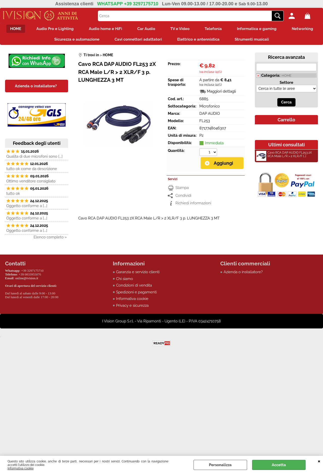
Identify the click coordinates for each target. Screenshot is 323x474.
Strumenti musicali (252, 39)
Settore (286, 82)
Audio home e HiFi (105, 28)
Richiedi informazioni (193, 203)
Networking (302, 28)
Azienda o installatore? (243, 272)
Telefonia (213, 28)
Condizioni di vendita (134, 285)
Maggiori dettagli (221, 91)
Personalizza (220, 465)
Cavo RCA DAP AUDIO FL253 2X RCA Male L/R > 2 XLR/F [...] (284, 155)
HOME (15, 28)
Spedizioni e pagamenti (136, 292)
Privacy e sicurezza (132, 305)
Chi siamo (124, 278)
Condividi (183, 195)
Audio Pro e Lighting (55, 28)
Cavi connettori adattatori (138, 39)
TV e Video (180, 28)
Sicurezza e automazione (76, 39)
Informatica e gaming (257, 28)
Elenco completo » (50, 237)
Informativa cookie (21, 468)
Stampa (182, 187)
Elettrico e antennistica (198, 39)
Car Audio (146, 28)
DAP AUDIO (209, 113)
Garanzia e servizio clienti (137, 272)
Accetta (279, 465)
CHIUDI (319, 460)
